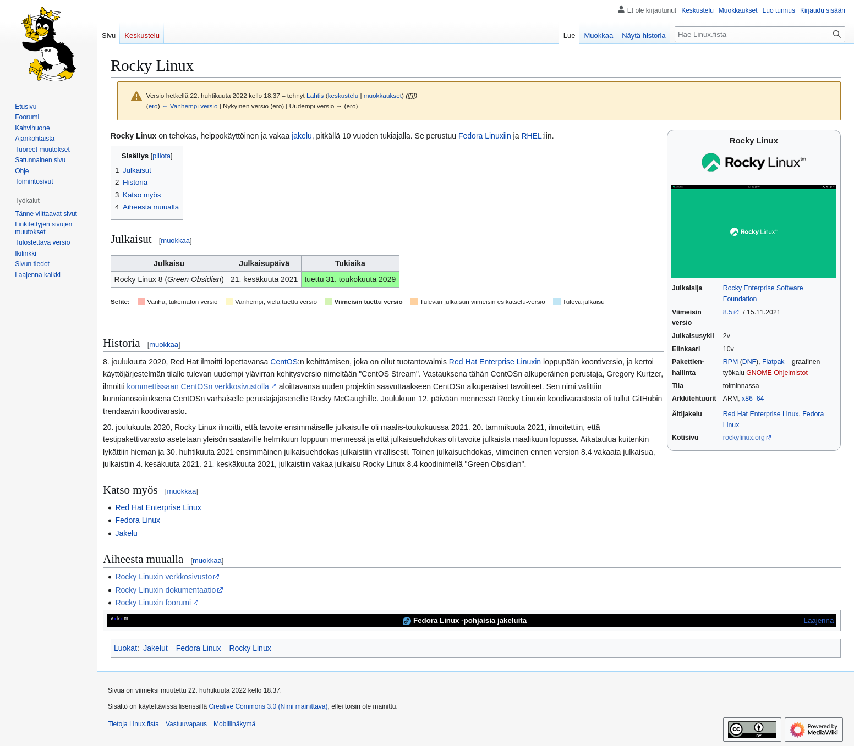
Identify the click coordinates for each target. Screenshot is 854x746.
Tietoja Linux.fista (133, 724)
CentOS (284, 361)
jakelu (302, 135)
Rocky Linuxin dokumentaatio (165, 589)
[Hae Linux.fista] (760, 34)
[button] (38, 275)
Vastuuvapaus (186, 724)
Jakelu (126, 533)
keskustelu (343, 95)
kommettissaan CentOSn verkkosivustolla (198, 386)
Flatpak (773, 362)
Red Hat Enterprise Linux (761, 414)
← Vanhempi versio (190, 105)
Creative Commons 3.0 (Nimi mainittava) (268, 706)
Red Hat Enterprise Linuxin (495, 361)
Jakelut (155, 648)
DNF (749, 362)
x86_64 (753, 398)
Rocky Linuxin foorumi (153, 602)
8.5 (727, 312)
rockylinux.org (744, 437)
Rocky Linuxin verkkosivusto (163, 576)
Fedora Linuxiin (484, 135)
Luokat (125, 648)
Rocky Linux (250, 648)
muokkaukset (383, 95)
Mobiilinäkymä (234, 724)
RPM (730, 362)
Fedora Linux (137, 520)
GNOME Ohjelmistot (777, 373)
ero (153, 105)
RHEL (531, 135)
